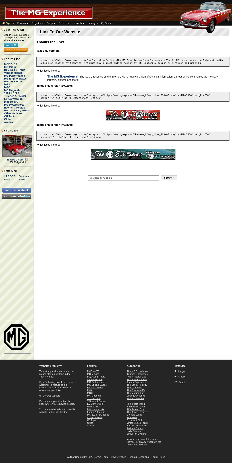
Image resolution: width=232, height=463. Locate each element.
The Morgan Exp (135, 393)
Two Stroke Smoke (136, 425)
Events (63, 23)
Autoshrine (133, 365)
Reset (7, 179)
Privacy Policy (118, 457)
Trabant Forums (135, 428)
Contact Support (51, 395)
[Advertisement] (16, 262)
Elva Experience (135, 398)
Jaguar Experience (136, 382)
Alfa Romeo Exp (135, 409)
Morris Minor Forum (137, 379)
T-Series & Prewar (15, 96)
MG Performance (14, 75)
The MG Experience (137, 371)
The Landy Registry (137, 384)
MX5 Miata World (136, 403)
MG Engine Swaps (15, 78)
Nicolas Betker (15, 159)
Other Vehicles (13, 113)
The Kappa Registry (137, 412)
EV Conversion (13, 98)
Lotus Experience (136, 395)
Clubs (7, 119)
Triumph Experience (137, 374)
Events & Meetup (14, 107)
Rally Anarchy (134, 431)
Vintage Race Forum (137, 423)
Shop (50, 23)
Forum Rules (158, 457)
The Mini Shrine (135, 387)
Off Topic (9, 116)
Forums (21, 23)
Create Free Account (16, 50)
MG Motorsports (14, 104)
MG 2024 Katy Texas (16, 110)
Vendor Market (13, 72)
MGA (7, 84)
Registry (36, 23)
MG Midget (10, 67)
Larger (10, 176)
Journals (77, 23)
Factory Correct (13, 81)
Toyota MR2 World (136, 406)
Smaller (24, 176)
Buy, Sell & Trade (14, 69)
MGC (7, 87)
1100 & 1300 (11, 93)
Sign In (8, 23)
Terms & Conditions (138, 457)
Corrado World (134, 414)
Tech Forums (46, 376)
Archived (9, 122)
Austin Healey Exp (136, 376)
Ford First (132, 417)
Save (22, 179)
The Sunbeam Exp (136, 390)
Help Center (60, 412)
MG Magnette (12, 90)
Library (92, 23)
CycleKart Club (134, 420)
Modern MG (11, 101)
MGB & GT (10, 64)
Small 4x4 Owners (136, 433)
